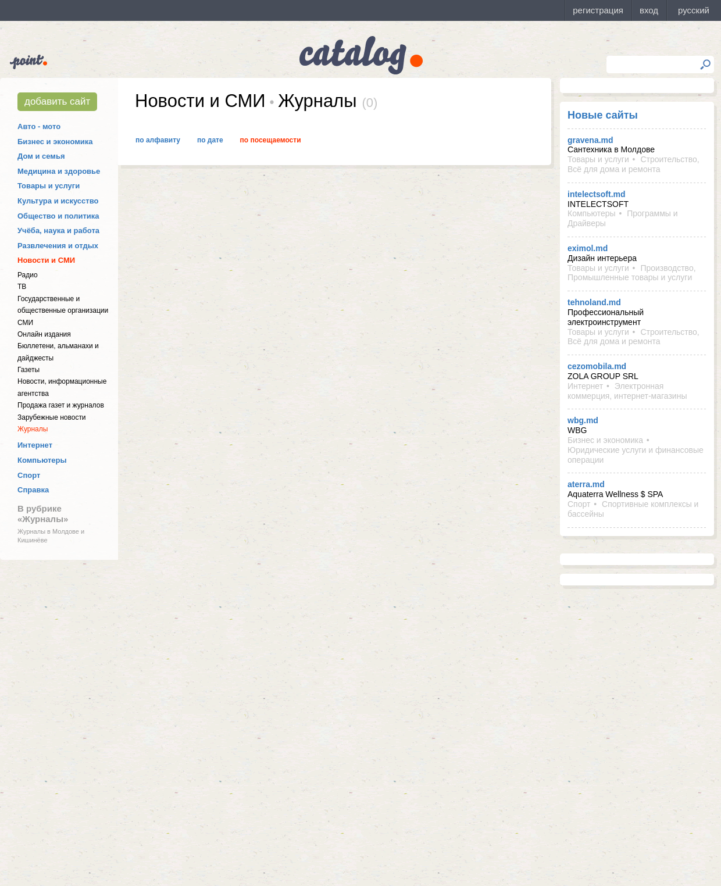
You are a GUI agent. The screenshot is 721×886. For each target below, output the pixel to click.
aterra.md (586, 484)
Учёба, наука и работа (58, 230)
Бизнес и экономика (55, 141)
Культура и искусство (57, 201)
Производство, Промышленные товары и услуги (631, 273)
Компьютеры (42, 460)
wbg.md (582, 420)
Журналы (32, 429)
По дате (210, 140)
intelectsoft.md (596, 194)
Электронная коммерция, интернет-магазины (627, 391)
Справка (33, 489)
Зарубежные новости (51, 417)
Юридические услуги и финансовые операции (635, 455)
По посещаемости (270, 140)
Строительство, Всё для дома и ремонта (633, 164)
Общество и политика (58, 216)
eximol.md (587, 248)
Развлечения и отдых (57, 245)
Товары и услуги (48, 185)
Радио (27, 275)
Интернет (34, 445)
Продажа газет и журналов (60, 405)
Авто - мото (38, 126)
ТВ (21, 287)
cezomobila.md (596, 366)
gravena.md (590, 140)
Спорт (28, 475)
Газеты (28, 370)
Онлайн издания (44, 334)
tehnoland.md (594, 302)
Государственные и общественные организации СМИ (62, 311)
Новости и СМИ (46, 260)
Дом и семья (41, 156)
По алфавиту (157, 140)
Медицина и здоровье (58, 171)
